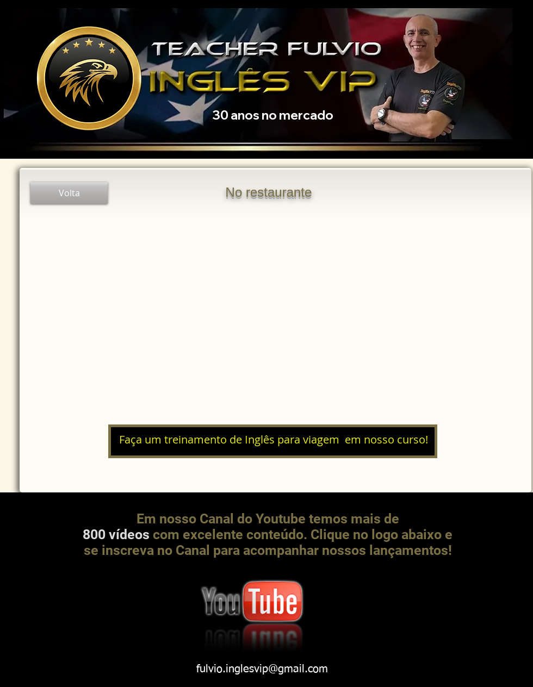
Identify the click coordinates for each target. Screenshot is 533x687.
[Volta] (69, 193)
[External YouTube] (273, 314)
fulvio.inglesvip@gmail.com (262, 669)
